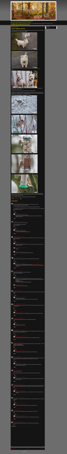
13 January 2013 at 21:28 (20, 342)
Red (16, 284)
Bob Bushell (15, 318)
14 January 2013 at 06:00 (22, 363)
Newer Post (13, 448)
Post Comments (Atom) (29, 451)
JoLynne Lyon (15, 397)
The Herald (14, 203)
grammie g (14, 342)
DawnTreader (15, 236)
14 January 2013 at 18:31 (20, 284)
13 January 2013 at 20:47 (20, 318)
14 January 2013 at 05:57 (22, 336)
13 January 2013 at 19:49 (22, 277)
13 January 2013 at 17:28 (18, 257)
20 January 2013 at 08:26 (22, 415)
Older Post (42, 448)
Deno (14, 257)
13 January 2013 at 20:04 (22, 251)
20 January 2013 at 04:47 (18, 410)
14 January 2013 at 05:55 (22, 312)
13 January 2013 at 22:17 (18, 356)
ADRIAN (54, 23)
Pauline (14, 384)
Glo (13, 290)
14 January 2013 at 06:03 (22, 390)
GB (13, 410)
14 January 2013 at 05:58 (22, 350)
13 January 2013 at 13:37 (22, 229)
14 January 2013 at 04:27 (19, 384)
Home (28, 448)
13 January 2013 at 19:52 (18, 290)
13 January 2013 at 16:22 (20, 236)
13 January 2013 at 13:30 (22, 221)
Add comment (14, 426)
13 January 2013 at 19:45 (22, 263)
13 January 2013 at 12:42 (20, 203)
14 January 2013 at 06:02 (22, 377)
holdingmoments (15, 221)
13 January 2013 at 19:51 (24, 247)
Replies (15, 212)
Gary (14, 356)
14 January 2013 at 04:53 (21, 397)
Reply (14, 210)
